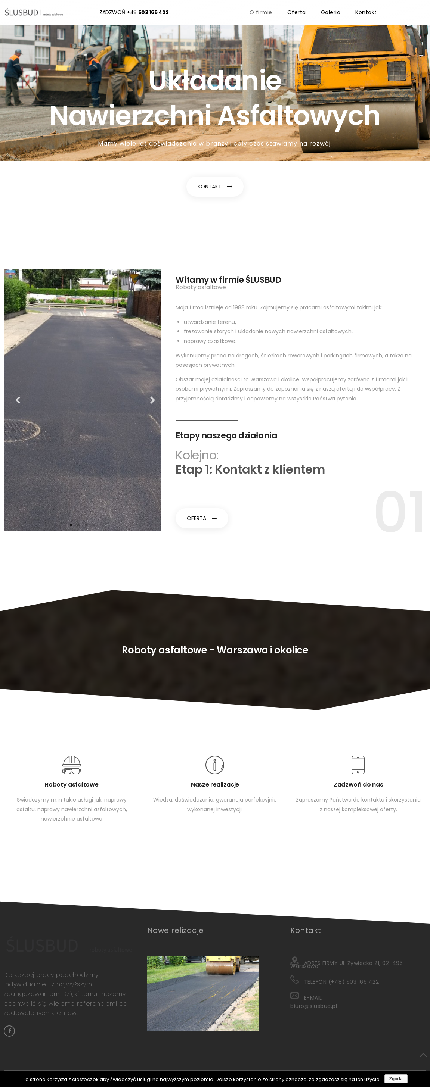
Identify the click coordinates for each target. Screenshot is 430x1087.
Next (149, 399)
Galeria (331, 12)
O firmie (261, 12)
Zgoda (396, 1078)
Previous (15, 399)
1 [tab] (71, 525)
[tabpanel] (82, 400)
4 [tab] (93, 525)
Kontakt (366, 12)
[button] (215, 187)
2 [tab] (78, 525)
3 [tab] (86, 525)
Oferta (296, 12)
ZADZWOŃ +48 (134, 12)
